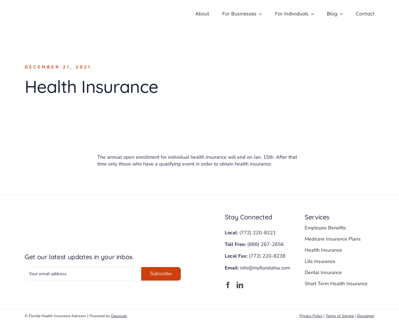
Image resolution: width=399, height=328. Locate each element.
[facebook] (228, 285)
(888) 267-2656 (265, 244)
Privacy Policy (311, 316)
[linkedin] (240, 285)
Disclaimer (365, 316)
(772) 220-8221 (257, 232)
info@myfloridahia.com (265, 268)
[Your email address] (83, 274)
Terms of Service (340, 316)
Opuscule (119, 316)
